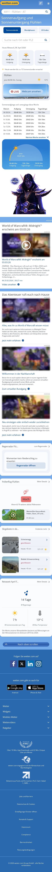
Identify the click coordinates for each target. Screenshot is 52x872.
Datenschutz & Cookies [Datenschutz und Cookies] (26, 804)
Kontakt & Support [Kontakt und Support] (26, 819)
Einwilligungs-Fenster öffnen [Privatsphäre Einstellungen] (26, 811)
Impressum (26, 827)
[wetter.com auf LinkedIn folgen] (30, 664)
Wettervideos (9, 722)
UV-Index (45, 30)
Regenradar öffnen (26, 465)
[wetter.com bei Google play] (15, 689)
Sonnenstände (12, 30)
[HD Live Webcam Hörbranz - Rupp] (26, 91)
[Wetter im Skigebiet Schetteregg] (26, 545)
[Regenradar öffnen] (26, 465)
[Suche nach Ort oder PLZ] (26, 11)
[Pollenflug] (41, 3)
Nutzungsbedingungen (26, 850)
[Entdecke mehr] (42, 529)
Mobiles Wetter (10, 717)
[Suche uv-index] (45, 40)
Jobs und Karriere (26, 796)
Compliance (26, 834)
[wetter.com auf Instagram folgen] (38, 664)
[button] (26, 706)
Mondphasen (29, 30)
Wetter (6, 706)
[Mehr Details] (43, 482)
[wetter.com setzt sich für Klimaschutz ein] (26, 763)
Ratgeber (7, 727)
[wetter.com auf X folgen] (21, 664)
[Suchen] (46, 11)
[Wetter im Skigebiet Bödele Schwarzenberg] (26, 564)
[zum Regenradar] (42, 446)
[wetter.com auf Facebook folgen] (13, 664)
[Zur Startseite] (11, 3)
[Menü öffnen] (47, 3)
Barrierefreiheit (26, 842)
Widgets (6, 711)
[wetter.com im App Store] (35, 689)
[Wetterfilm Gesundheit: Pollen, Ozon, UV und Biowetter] (26, 514)
